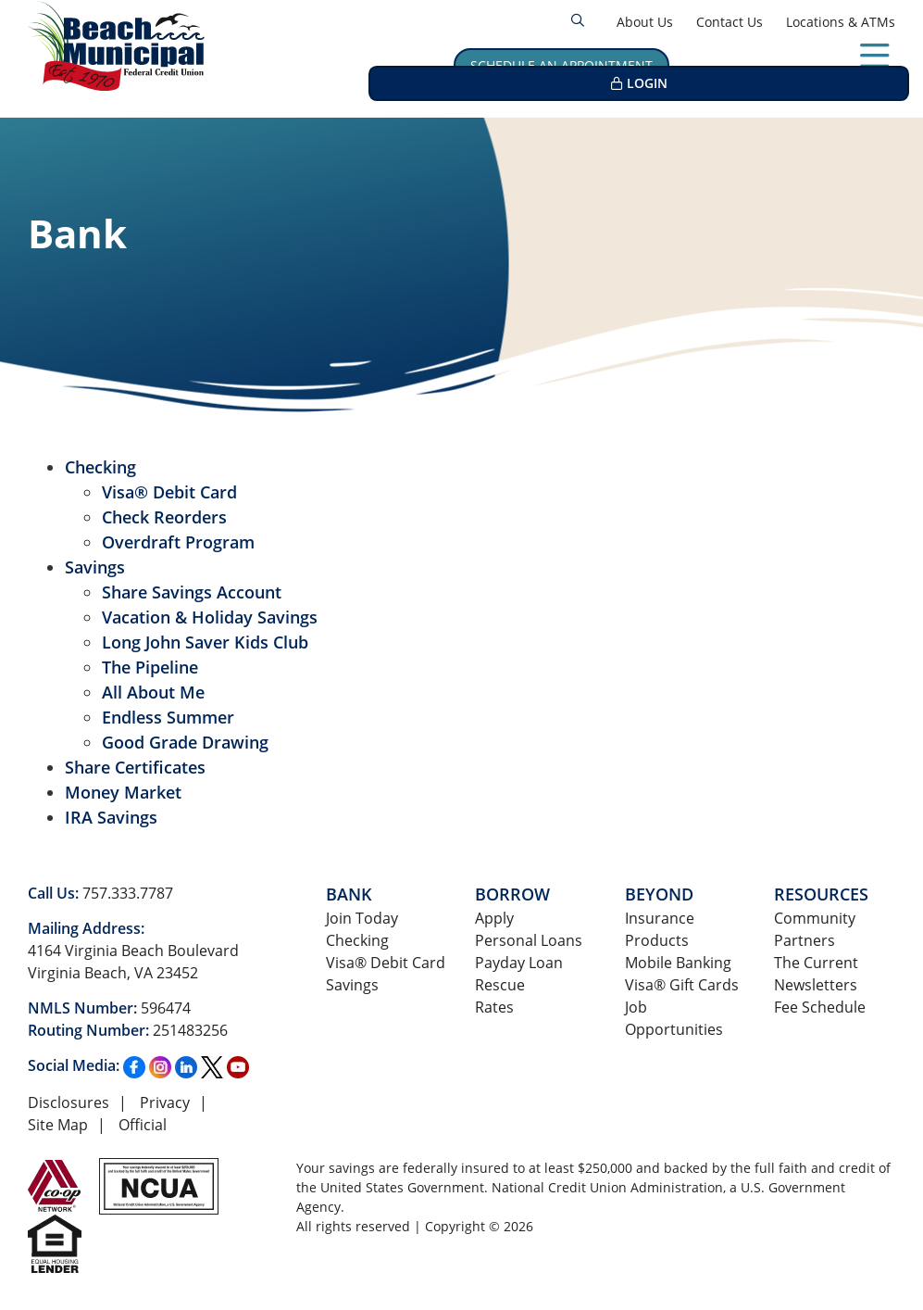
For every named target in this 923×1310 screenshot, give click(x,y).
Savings (95, 567)
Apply (494, 917)
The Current (816, 962)
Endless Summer (168, 717)
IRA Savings (111, 817)
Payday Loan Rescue (519, 973)
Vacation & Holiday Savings (210, 617)
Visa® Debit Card (169, 492)
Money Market (123, 792)
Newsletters (815, 984)
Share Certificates (135, 767)
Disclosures (68, 1102)
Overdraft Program (178, 542)
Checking (100, 467)
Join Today (362, 917)
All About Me (153, 692)
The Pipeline (150, 667)
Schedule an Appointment (561, 65)
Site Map (58, 1124)
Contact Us (729, 22)
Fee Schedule (820, 1006)
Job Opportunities (674, 1018)
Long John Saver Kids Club (205, 642)
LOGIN (829, 65)
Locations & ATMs (840, 22)
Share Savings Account (191, 592)
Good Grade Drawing (185, 742)
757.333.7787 (127, 892)
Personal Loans (528, 940)
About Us (645, 22)
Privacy (165, 1102)
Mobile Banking (678, 962)
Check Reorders (164, 517)
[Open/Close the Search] (577, 20)
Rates (494, 1006)
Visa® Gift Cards (682, 984)
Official (142, 1124)
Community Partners (814, 929)
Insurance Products (659, 929)
